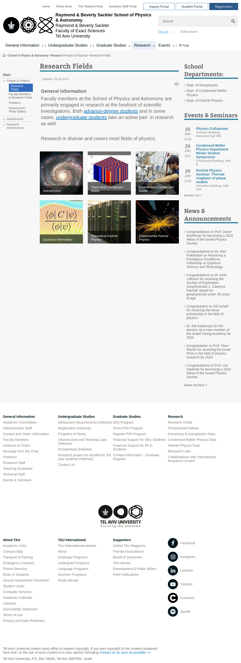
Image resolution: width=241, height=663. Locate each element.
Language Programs (73, 569)
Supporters (122, 540)
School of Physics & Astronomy (4, 55)
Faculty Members (16, 440)
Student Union (13, 586)
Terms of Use (13, 615)
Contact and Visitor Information (26, 434)
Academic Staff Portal (122, 6)
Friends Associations (128, 551)
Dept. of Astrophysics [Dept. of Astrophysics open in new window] (202, 85)
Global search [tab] (189, 31)
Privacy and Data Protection (24, 621)
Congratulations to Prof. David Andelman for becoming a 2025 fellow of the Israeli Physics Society (210, 237)
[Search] (198, 21)
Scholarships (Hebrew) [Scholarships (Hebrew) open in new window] (75, 449)
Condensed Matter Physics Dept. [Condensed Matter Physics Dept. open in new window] (192, 440)
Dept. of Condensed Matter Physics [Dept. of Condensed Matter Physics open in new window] (207, 93)
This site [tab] (163, 31)
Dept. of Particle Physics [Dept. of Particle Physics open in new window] (205, 100)
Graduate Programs (73, 557)
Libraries (9, 603)
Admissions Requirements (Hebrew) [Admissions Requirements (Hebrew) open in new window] (85, 422)
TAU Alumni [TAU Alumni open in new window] (121, 563)
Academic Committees (20, 422)
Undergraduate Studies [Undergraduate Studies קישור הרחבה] (68, 45)
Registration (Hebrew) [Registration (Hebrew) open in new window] (74, 428)
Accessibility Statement (20, 609)
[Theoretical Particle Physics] (109, 237)
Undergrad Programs (73, 563)
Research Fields (17, 87)
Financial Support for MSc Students (139, 440)
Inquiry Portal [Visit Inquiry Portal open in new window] (159, 6)
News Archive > (195, 385)
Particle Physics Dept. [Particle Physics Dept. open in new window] (184, 445)
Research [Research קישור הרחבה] (142, 45)
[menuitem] (46, 6)
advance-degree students (111, 111)
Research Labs (179, 451)
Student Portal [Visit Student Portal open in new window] (192, 6)
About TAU (11, 540)
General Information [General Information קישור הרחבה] (22, 45)
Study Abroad (68, 580)
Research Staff (14, 463)
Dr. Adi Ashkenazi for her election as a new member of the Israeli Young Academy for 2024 (209, 331)
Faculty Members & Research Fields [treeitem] (20, 96)
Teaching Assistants (18, 468)
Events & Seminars (17, 480)
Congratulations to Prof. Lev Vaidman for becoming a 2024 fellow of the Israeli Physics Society (209, 371)
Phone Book (64, 6)
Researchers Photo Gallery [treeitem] (17, 109)
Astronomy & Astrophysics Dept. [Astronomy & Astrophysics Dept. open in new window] (192, 434)
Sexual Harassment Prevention (26, 580)
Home (46, 6)
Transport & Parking (18, 557)
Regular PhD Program (129, 434)
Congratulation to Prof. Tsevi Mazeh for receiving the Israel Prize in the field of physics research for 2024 (209, 351)
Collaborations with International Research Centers (192, 459)
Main (7, 75)
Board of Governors (127, 557)
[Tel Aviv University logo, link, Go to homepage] (78, 25)
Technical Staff (14, 474)
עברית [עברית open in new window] (184, 45)
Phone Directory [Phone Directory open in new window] (15, 569)
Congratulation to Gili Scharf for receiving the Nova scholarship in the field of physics (208, 312)
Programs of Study (72, 434)
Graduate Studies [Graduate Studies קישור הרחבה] (111, 45)
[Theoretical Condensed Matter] (109, 189)
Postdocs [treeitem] (15, 103)
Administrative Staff (17, 428)
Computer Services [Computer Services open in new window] (17, 592)
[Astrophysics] (61, 191)
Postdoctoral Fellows (183, 428)
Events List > (193, 195)
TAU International (72, 540)
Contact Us (66, 465)
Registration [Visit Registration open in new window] (223, 6)
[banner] (120, 25)
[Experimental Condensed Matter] (157, 189)
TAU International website (77, 546)
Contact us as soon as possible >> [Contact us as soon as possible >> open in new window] (125, 652)
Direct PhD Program (128, 428)
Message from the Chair (21, 451)
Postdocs (10, 457)
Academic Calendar (17, 598)
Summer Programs (72, 574)
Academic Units (14, 546)
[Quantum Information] (61, 239)
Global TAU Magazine (129, 546)
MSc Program (123, 422)
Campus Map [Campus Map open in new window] (13, 551)
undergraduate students (81, 117)
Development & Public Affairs (134, 569)
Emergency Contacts (18, 563)
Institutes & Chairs (16, 445)
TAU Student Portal (90, 6)
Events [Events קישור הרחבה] (164, 45)
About (62, 551)
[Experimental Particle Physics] (157, 237)
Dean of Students (16, 574)
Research (57, 55)
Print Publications (126, 574)
